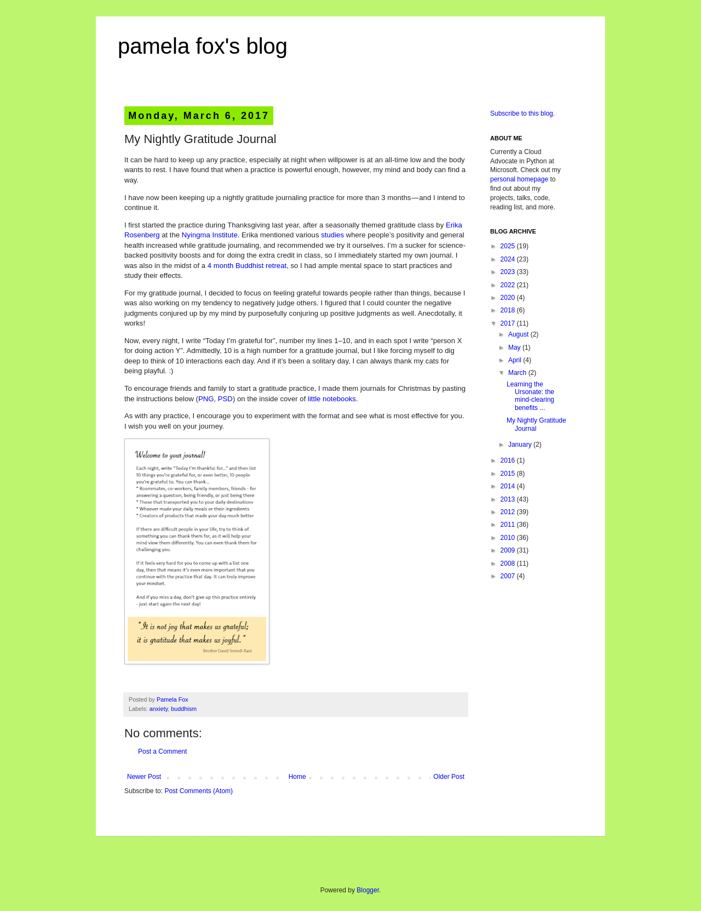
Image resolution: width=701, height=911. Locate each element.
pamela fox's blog (203, 46)
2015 (509, 473)
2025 (509, 246)
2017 (509, 323)
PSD (225, 399)
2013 (509, 499)
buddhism (184, 708)
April (515, 360)
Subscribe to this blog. (522, 113)
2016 (509, 460)
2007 (509, 576)
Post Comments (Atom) (198, 791)
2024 (509, 259)
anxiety (159, 708)
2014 (509, 486)
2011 (509, 524)
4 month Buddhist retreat (247, 265)
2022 (509, 285)
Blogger (368, 890)
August (519, 334)
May (515, 347)
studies (332, 235)
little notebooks (332, 399)
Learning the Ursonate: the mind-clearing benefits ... (530, 396)
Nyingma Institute (210, 235)
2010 (509, 538)
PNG (206, 399)
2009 (509, 550)
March (518, 373)
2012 (509, 512)
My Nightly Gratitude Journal (536, 424)
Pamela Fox (172, 699)
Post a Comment (162, 751)
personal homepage (519, 179)
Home (297, 777)
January (520, 444)
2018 (509, 310)
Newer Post (144, 777)
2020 (509, 297)
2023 (509, 272)
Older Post (448, 777)
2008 (509, 563)
